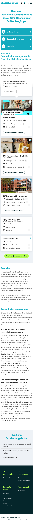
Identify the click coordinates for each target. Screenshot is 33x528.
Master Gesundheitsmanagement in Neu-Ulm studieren (17, 445)
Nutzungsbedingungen (25, 519)
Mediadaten (20, 477)
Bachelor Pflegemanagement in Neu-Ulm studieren (16, 452)
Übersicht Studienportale (9, 477)
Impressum (3, 519)
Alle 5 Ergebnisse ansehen (16, 256)
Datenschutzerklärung (13, 519)
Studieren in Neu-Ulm (10, 457)
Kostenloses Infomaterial (14, 132)
